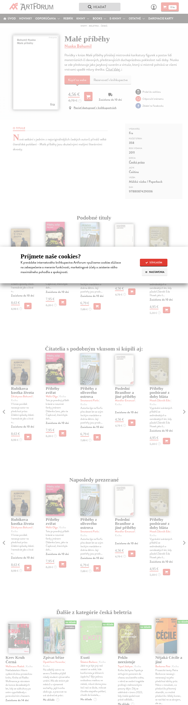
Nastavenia (154, 272)
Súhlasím (153, 262)
